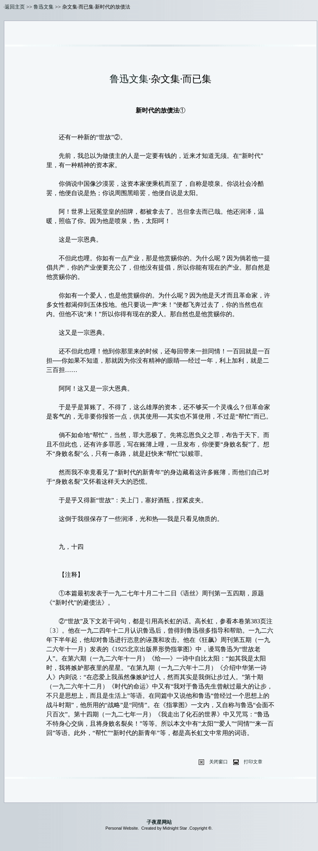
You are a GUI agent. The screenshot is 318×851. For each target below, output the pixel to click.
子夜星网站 (159, 822)
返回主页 (15, 7)
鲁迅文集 (43, 7)
